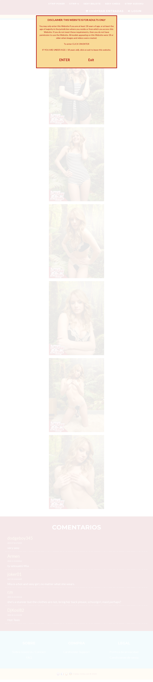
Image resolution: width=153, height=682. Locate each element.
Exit (91, 60)
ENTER (64, 60)
